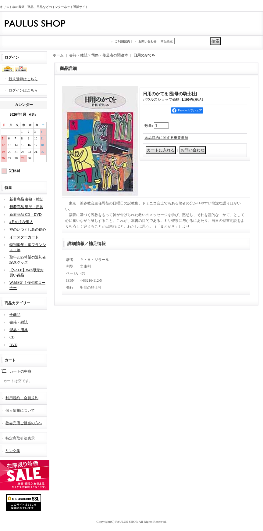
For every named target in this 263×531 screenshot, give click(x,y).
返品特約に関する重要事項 (166, 137)
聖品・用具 (18, 330)
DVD (13, 345)
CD (12, 337)
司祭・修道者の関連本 (109, 55)
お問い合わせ (147, 41)
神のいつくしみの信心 (27, 229)
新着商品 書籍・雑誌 (26, 199)
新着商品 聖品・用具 (26, 207)
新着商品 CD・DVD (25, 214)
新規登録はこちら (23, 79)
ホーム (58, 55)
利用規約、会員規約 (21, 398)
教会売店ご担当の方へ (23, 423)
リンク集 (12, 451)
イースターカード (24, 237)
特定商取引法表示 (20, 438)
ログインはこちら (23, 90)
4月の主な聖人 (21, 222)
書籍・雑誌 (18, 322)
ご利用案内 (122, 41)
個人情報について (20, 410)
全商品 (14, 314)
